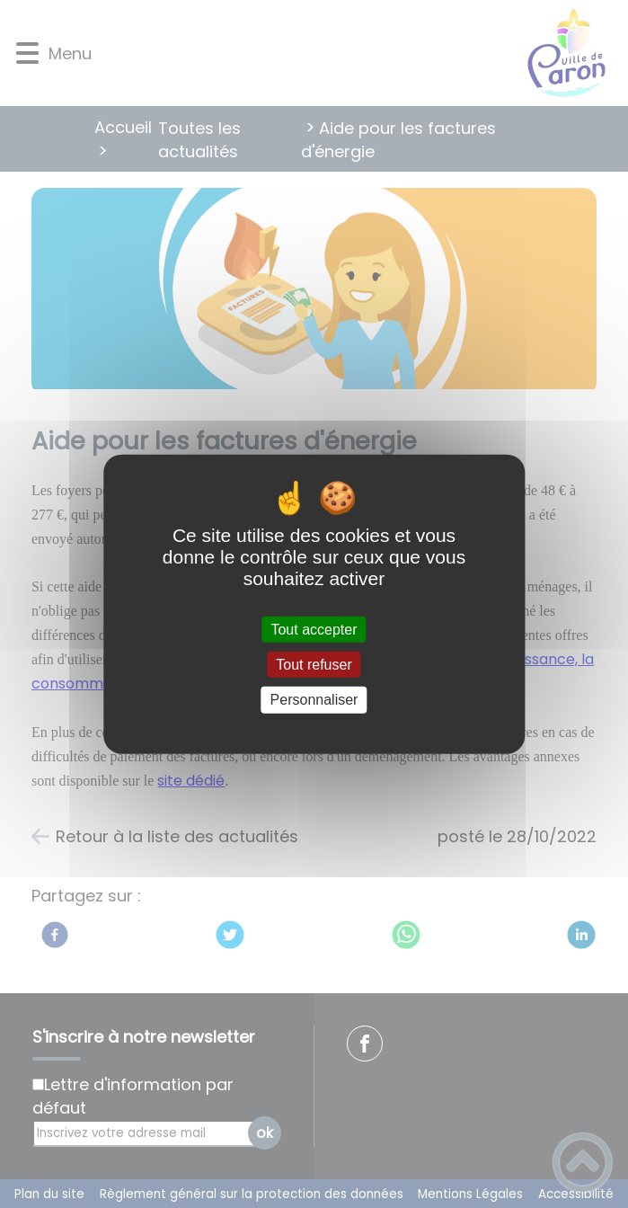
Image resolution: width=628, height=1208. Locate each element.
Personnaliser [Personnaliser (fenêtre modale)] (314, 699)
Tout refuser (313, 664)
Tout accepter (313, 629)
